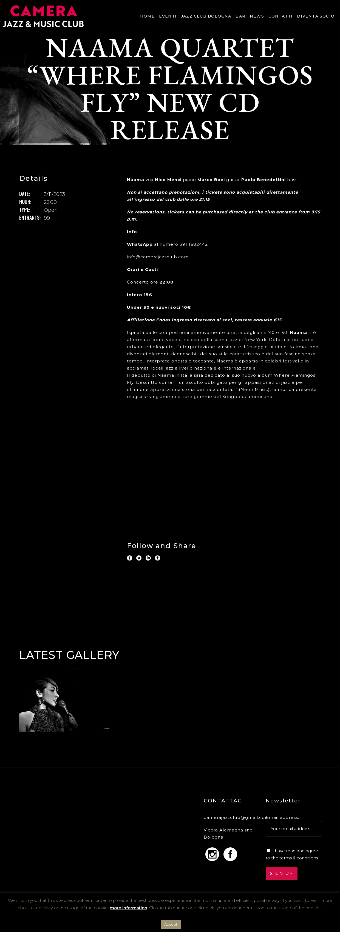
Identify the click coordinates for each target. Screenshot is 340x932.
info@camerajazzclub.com (158, 256)
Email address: (282, 817)
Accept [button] (170, 924)
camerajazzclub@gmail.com (237, 817)
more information (128, 907)
